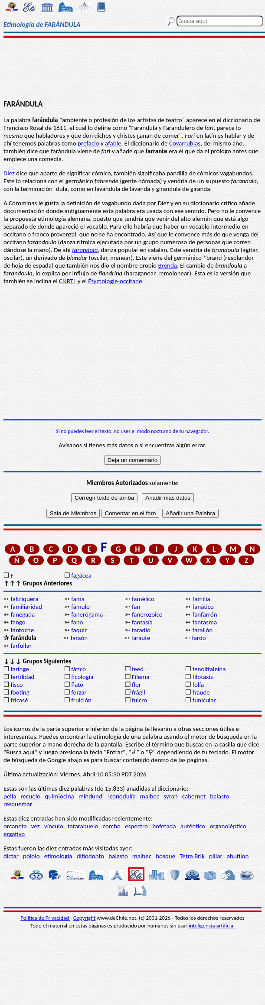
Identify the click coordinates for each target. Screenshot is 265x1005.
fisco (16, 684)
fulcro (139, 700)
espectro (136, 826)
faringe (19, 669)
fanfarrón (205, 614)
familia (201, 599)
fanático (203, 607)
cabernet (194, 796)
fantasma (205, 622)
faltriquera (24, 599)
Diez (9, 173)
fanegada (22, 614)
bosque (165, 856)
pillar (215, 856)
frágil (138, 692)
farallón (203, 630)
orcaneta (15, 826)
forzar (79, 692)
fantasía (142, 622)
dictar (11, 856)
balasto (219, 796)
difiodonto (91, 856)
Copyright (84, 918)
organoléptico (228, 826)
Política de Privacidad (45, 918)
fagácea (81, 575)
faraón (79, 638)
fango (17, 622)
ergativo (14, 834)
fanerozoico (147, 614)
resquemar (17, 804)
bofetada (164, 826)
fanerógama (87, 614)
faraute (140, 638)
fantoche (22, 630)
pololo (31, 856)
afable (113, 143)
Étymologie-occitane (115, 281)
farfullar (20, 646)
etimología (58, 856)
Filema (140, 677)
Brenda (167, 265)
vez (35, 826)
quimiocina (59, 796)
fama (78, 599)
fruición (81, 700)
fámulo (80, 607)
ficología (82, 677)
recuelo (31, 796)
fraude (201, 692)
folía (198, 684)
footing (19, 692)
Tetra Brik (192, 856)
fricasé (19, 700)
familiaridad (26, 607)
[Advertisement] (132, 68)
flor (136, 684)
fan (136, 607)
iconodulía (121, 796)
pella (9, 796)
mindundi (91, 796)
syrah (170, 796)
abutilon (238, 856)
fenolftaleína (209, 669)
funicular (204, 700)
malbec (149, 796)
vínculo (53, 826)
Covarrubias (184, 143)
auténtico (193, 826)
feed (138, 669)
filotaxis (203, 677)
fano (77, 622)
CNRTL (67, 281)
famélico (143, 599)
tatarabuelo (83, 826)
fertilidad (22, 677)
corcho (112, 826)
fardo (199, 638)
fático (78, 669)
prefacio (88, 143)
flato (77, 684)
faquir (79, 630)
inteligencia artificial (212, 925)
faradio (141, 630)
